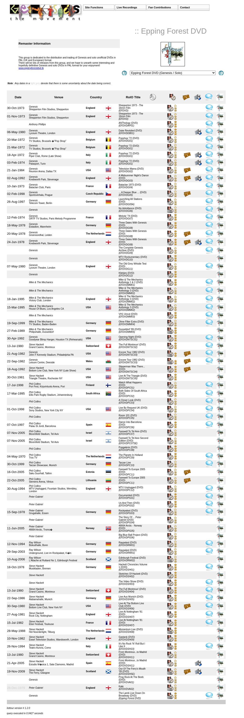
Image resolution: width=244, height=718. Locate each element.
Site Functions (94, 7)
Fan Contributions (159, 7)
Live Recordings (127, 7)
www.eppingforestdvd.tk (31, 68)
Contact (185, 7)
